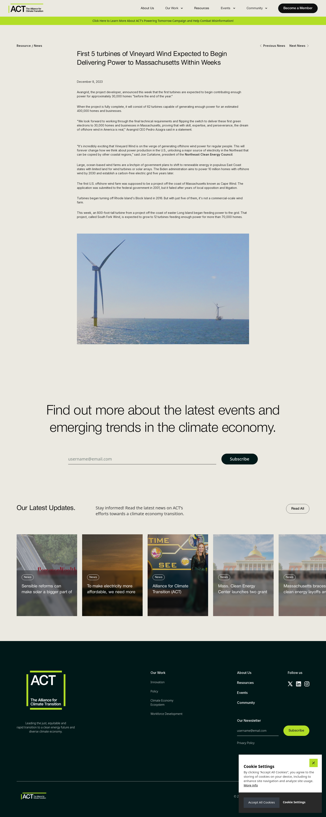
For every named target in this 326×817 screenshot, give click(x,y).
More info (251, 785)
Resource (24, 45)
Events (242, 693)
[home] (25, 8)
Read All (297, 508)
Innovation (158, 682)
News (38, 45)
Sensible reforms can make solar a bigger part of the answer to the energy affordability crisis (47, 590)
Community (246, 703)
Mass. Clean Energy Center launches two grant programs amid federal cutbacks (242, 590)
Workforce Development (167, 714)
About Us (147, 8)
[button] (174, 8)
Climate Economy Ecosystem (162, 702)
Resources (201, 8)
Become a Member (297, 8)
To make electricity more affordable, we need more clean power (111, 590)
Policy (154, 691)
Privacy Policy (245, 743)
